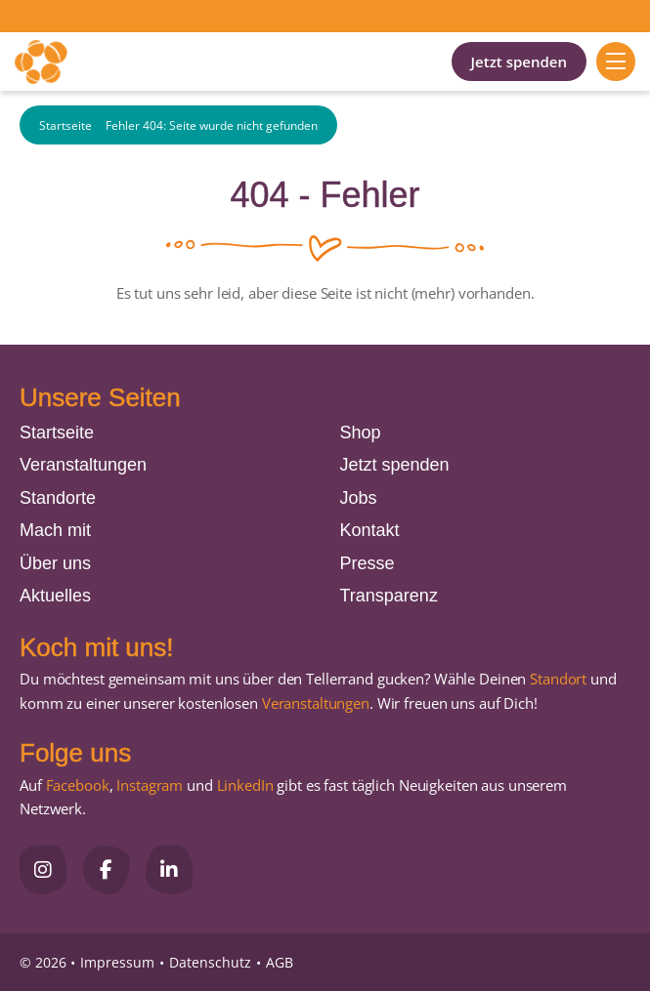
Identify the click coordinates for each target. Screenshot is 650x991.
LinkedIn (243, 785)
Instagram (149, 785)
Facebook (77, 785)
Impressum (117, 962)
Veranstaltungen (83, 465)
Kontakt (370, 530)
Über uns (55, 563)
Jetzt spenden (519, 61)
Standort (558, 678)
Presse (367, 563)
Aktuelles (55, 595)
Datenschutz (210, 962)
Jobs (358, 498)
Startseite (65, 125)
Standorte (58, 498)
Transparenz (389, 595)
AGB (279, 962)
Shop (360, 432)
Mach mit (55, 530)
